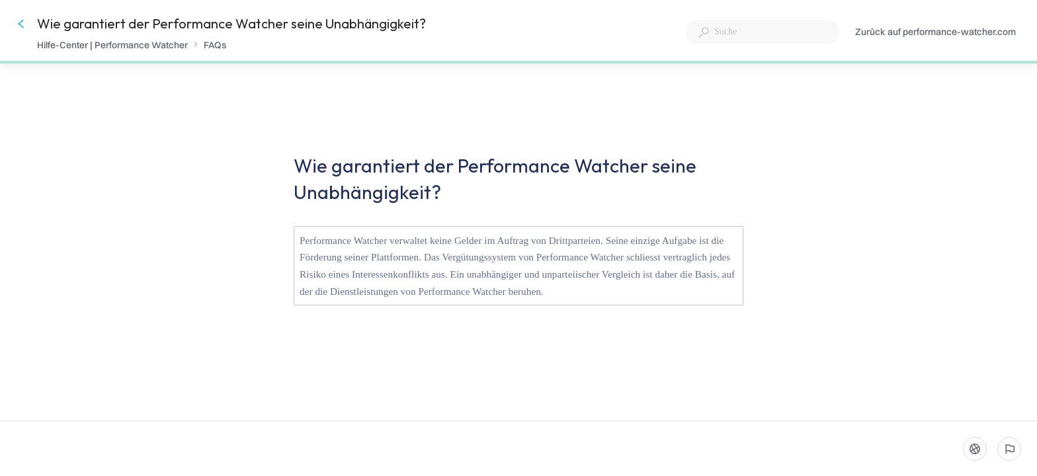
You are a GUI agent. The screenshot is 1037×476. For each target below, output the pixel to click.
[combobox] (762, 32)
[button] (518, 268)
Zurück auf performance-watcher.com (935, 33)
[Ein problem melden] (1009, 449)
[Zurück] (21, 24)
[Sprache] (975, 449)
